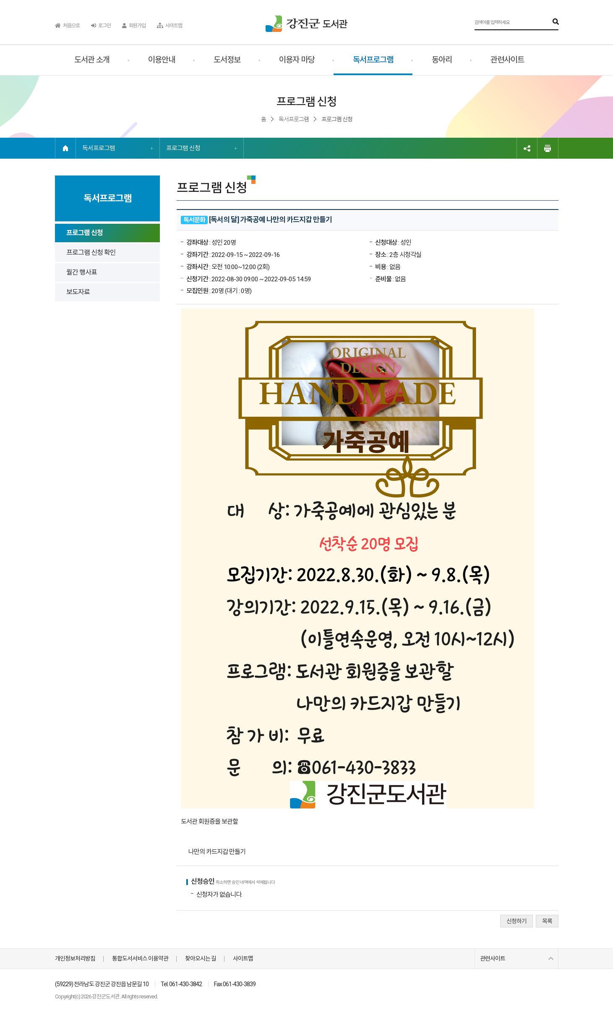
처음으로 (67, 26)
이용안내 (161, 60)
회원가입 (134, 26)
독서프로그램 (373, 60)
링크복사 (526, 148)
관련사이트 (507, 60)
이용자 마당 (296, 60)
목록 (547, 921)
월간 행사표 (81, 272)
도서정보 (227, 60)
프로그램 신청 (183, 148)
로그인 (101, 26)
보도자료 (78, 292)
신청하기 (516, 921)
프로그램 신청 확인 (91, 253)
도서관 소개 (92, 60)
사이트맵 (169, 26)
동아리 (442, 60)
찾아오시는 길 (200, 958)
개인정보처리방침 (75, 958)
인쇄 (547, 148)
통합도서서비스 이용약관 (140, 958)
